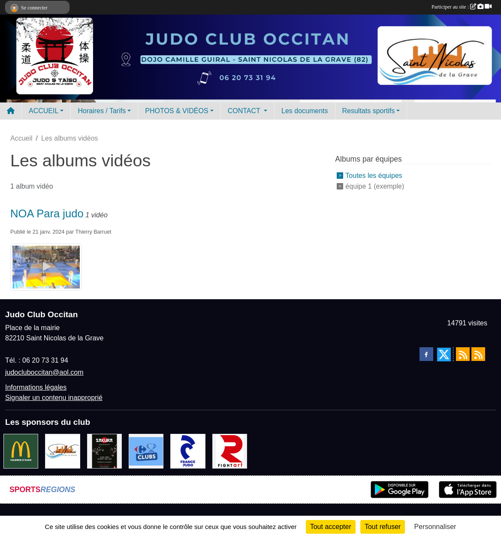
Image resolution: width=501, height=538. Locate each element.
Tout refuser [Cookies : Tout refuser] (383, 526)
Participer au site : (462, 7)
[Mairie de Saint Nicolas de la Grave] (62, 450)
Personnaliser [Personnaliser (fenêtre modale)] (435, 526)
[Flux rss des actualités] (463, 354)
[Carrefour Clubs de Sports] (146, 450)
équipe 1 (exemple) (374, 186)
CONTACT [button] (245, 110)
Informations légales (35, 387)
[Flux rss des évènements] (478, 354)
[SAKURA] (104, 450)
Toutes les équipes (373, 175)
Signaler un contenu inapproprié (54, 397)
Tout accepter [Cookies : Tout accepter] (330, 526)
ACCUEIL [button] (43, 110)
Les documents (304, 110)
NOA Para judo (47, 213)
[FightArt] (229, 450)
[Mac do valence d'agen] (20, 450)
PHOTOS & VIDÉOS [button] (176, 110)
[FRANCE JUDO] (187, 450)
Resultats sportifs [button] (368, 110)
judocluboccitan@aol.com (44, 372)
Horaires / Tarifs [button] (102, 110)
